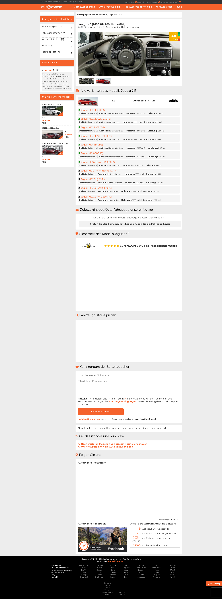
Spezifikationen (98, 15)
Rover (172, 568)
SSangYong (172, 572)
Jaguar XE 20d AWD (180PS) (96, 188)
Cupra (99, 570)
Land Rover (141, 568)
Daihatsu (99, 577)
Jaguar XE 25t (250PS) (93, 127)
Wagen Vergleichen (109, 7)
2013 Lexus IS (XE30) (51, 104)
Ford (113, 570)
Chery (83, 574)
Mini (156, 565)
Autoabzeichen (164, 7)
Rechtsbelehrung (66, 2)
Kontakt (78, 2)
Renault (172, 565)
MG (140, 572)
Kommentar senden (100, 411)
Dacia (99, 574)
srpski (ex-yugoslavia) (171, 2)
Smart (172, 577)
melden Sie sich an (89, 419)
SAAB (172, 570)
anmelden (131, 2)
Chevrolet (83, 577)
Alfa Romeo (83, 565)
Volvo (107, 594)
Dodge (113, 565)
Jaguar (112, 15)
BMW (83, 570)
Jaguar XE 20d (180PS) (93, 179)
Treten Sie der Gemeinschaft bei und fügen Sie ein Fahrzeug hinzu (130, 224)
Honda (113, 574)
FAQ (53, 574)
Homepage (83, 15)
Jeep (126, 570)
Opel (156, 572)
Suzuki (107, 585)
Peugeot (156, 574)
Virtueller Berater (84, 7)
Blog (179, 7)
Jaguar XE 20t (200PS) (93, 110)
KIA (126, 574)
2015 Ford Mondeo (50, 128)
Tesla (107, 587)
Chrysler (99, 565)
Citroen (99, 568)
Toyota (108, 590)
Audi (84, 568)
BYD (84, 572)
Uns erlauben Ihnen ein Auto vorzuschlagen (107, 446)
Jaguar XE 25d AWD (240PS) (96, 196)
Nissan (156, 570)
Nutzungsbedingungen (122, 401)
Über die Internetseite (49, 2)
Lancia (141, 565)
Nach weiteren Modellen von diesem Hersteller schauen (114, 444)
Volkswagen (107, 592)
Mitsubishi (156, 568)
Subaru (107, 583)
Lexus (140, 570)
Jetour (126, 572)
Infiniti (126, 565)
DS (99, 572)
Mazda (141, 574)
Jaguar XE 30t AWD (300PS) (96, 136)
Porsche (156, 577)
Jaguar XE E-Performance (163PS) (99, 170)
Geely (113, 572)
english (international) (149, 2)
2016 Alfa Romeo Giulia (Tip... (55, 143)
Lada (126, 577)
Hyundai (113, 577)
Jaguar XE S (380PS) (92, 153)
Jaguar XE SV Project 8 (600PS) (98, 162)
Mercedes (141, 577)
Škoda (122, 594)
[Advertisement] (202, 58)
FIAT (113, 568)
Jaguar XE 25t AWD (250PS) (96, 118)
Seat (172, 574)
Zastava (122, 592)
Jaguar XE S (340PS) (92, 144)
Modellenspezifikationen (138, 7)
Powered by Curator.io (168, 519)
